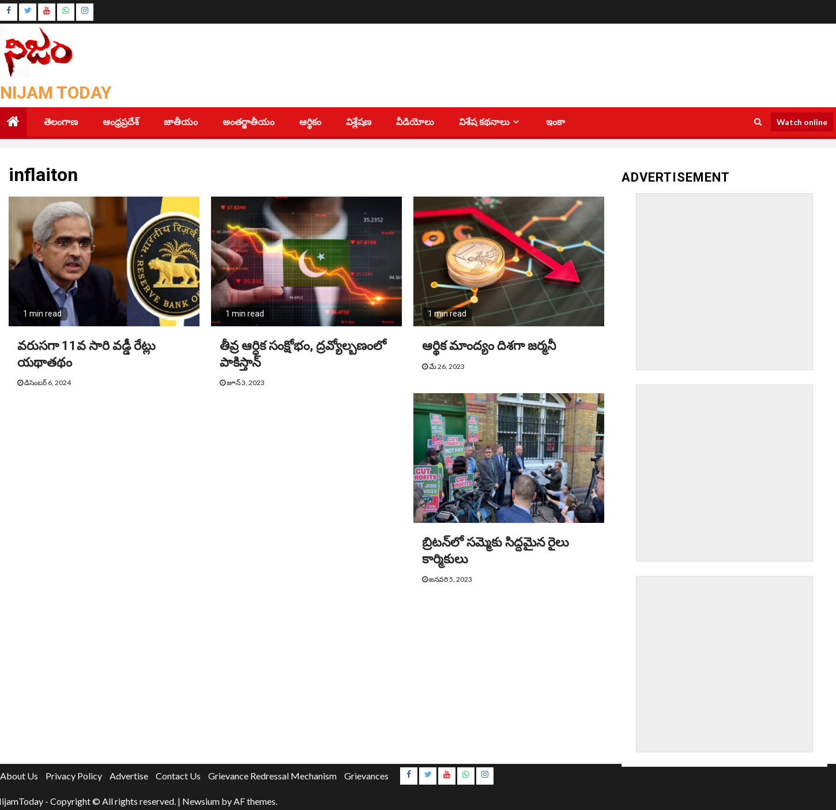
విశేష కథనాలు (484, 121)
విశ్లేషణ (358, 121)
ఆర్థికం (310, 121)
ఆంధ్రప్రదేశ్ (121, 121)
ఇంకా (555, 121)
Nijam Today (55, 92)
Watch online (802, 122)
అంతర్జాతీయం (248, 121)
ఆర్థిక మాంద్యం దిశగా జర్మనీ (489, 345)
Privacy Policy (74, 775)
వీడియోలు (415, 121)
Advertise (129, 775)
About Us (19, 775)
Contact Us (178, 775)
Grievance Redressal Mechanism (272, 775)
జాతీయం (181, 121)
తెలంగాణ (61, 121)
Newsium (201, 801)
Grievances (366, 775)
